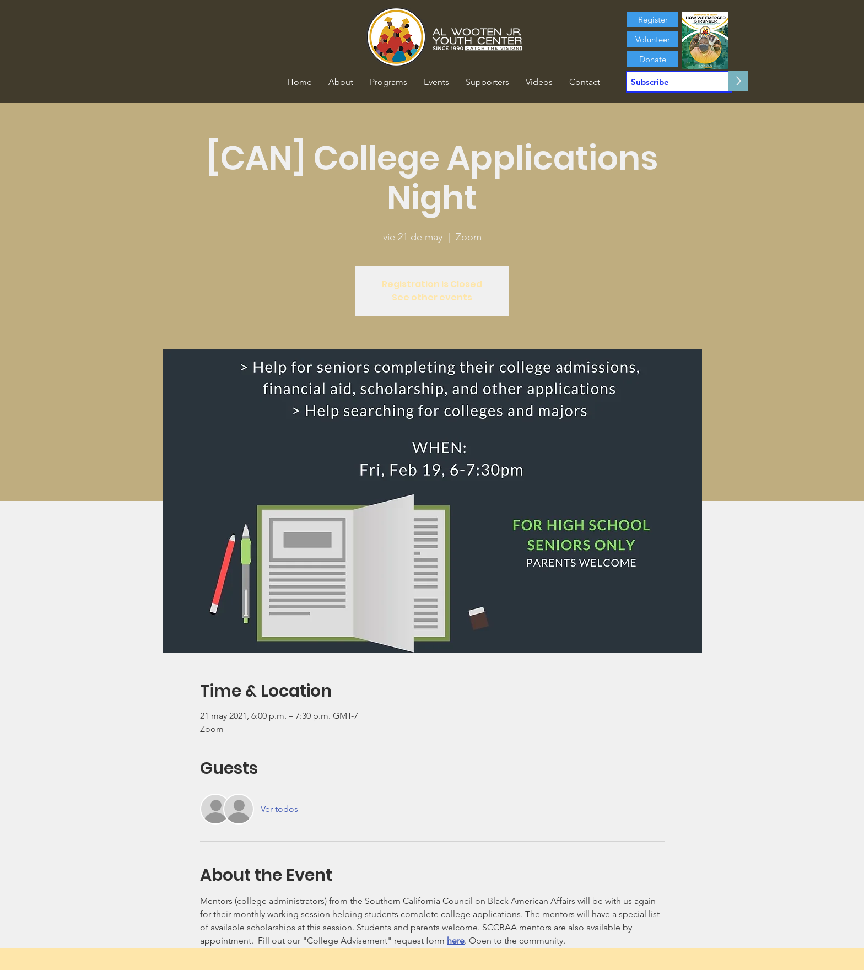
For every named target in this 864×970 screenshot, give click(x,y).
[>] (738, 81)
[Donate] (652, 59)
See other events (432, 297)
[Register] (652, 19)
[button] (340, 82)
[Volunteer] (652, 39)
